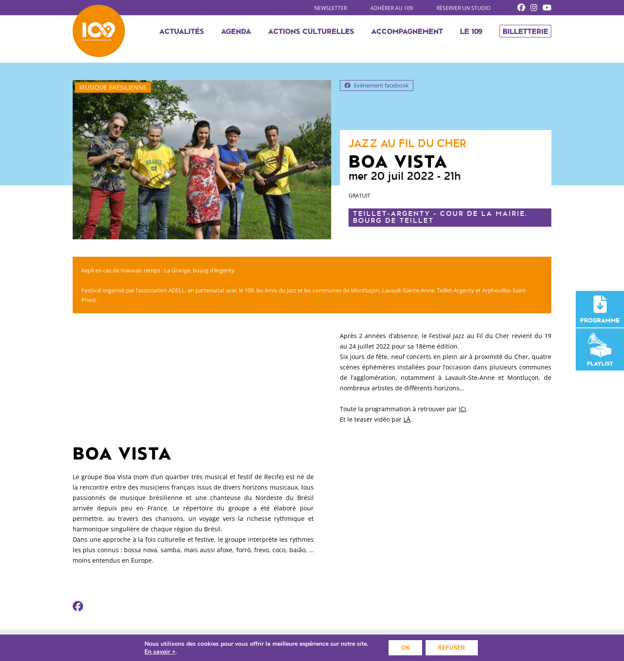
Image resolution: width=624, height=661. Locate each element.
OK (404, 647)
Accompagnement (407, 33)
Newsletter (330, 8)
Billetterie (525, 33)
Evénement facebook (377, 85)
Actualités (181, 33)
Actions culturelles (311, 33)
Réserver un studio (463, 8)
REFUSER (452, 647)
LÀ (406, 419)
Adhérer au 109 (391, 8)
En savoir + (158, 651)
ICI (462, 409)
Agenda (236, 33)
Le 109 (471, 33)
